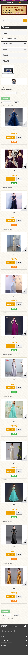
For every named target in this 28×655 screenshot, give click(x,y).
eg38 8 (14, 254)
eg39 (14, 129)
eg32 (14, 212)
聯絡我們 (9, 2)
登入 (25, 2)
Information (7, 43)
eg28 (14, 296)
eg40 (14, 588)
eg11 (14, 421)
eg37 (14, 546)
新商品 (5, 49)
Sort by (2, 93)
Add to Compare (8, 145)
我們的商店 (6, 61)
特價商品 (5, 55)
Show (19, 93)
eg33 (14, 504)
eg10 (14, 337)
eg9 (14, 171)
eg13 (14, 463)
